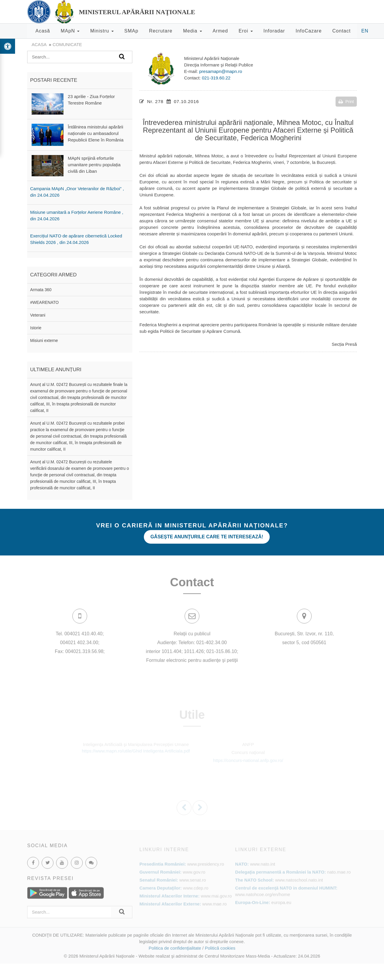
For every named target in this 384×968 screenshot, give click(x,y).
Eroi (246, 30)
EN (364, 30)
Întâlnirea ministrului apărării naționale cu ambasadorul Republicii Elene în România (95, 133)
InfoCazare (309, 30)
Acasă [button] (42, 30)
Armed (220, 30)
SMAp (131, 30)
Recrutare (160, 30)
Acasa (39, 44)
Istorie (35, 327)
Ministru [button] (101, 30)
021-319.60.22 (216, 77)
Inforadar (274, 30)
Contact (341, 30)
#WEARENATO (44, 302)
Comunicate (67, 44)
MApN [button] (70, 30)
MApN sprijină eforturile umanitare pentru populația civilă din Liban (94, 165)
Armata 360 (40, 289)
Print (346, 101)
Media (192, 30)
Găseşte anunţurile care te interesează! (206, 536)
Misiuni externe (44, 340)
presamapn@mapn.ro (220, 71)
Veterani (37, 315)
